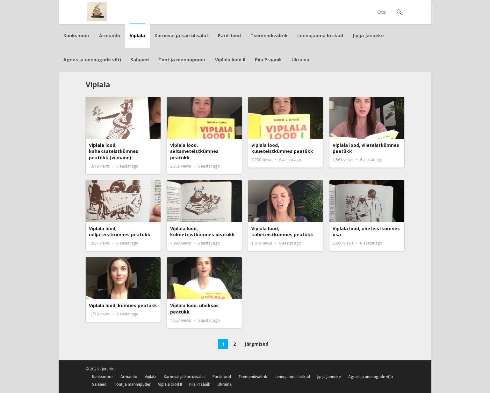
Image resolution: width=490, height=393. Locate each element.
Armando (109, 35)
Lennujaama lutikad (320, 35)
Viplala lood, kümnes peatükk (123, 305)
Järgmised (256, 344)
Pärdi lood (229, 35)
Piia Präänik (268, 60)
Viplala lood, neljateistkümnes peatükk (119, 231)
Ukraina (300, 60)
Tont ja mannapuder (181, 60)
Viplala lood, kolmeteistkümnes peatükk (202, 231)
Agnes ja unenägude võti (92, 60)
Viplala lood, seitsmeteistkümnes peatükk (194, 151)
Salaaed (140, 60)
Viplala (137, 35)
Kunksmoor (76, 35)
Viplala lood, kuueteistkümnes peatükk (282, 148)
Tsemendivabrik (269, 35)
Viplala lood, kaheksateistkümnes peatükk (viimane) (113, 151)
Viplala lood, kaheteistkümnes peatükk (282, 231)
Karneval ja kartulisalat (181, 35)
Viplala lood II (230, 60)
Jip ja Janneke (368, 35)
